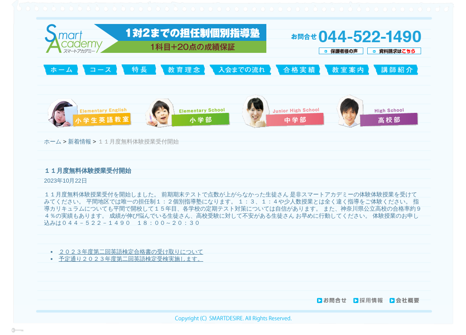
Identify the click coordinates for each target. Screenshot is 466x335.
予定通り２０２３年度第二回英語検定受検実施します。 (131, 258)
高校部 (376, 110)
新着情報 (79, 141)
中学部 (284, 110)
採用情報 (368, 300)
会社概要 (404, 300)
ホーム (53, 141)
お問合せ (331, 300)
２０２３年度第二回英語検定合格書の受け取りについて (131, 251)
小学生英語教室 (91, 110)
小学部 (187, 110)
